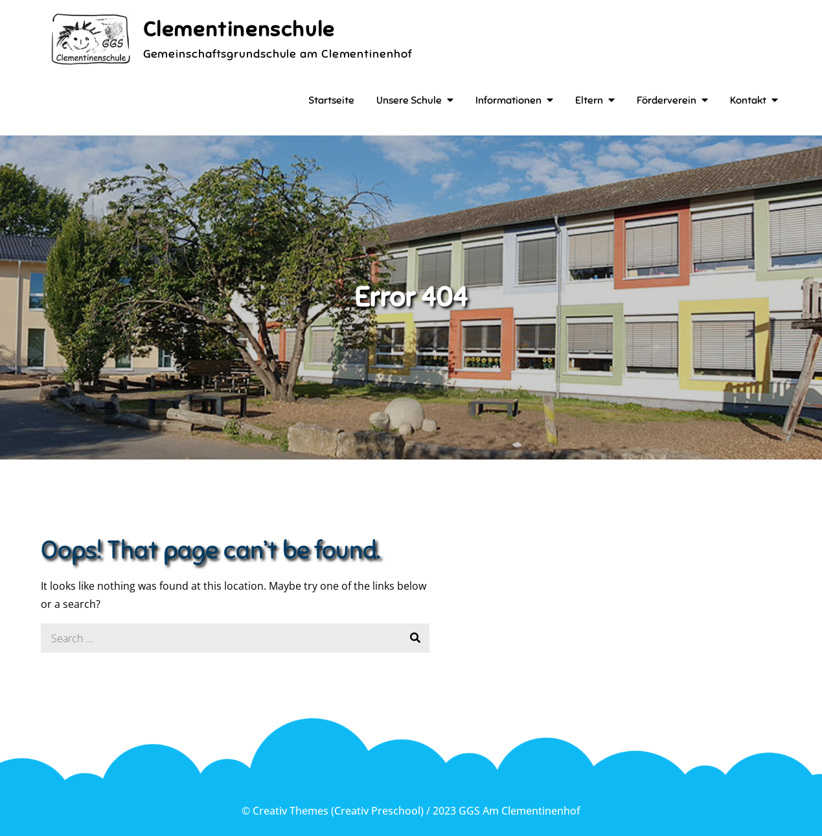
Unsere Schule (409, 100)
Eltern (589, 100)
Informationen (508, 100)
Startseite (331, 100)
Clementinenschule (239, 29)
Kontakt (748, 100)
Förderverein (666, 100)
